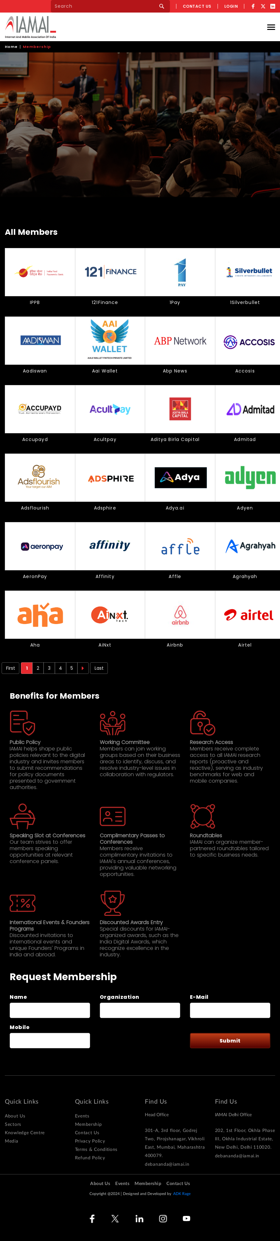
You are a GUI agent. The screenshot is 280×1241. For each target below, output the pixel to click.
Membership (88, 1124)
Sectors (13, 1124)
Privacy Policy (90, 1141)
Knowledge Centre (25, 1133)
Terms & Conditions (96, 1149)
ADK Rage (182, 1194)
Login (231, 6)
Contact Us (87, 1133)
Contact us (197, 6)
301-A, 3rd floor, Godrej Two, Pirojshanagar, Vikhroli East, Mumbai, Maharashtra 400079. (175, 1143)
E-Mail (199, 997)
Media (11, 1141)
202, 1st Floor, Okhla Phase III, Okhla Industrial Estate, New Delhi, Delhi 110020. (245, 1139)
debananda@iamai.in (167, 1164)
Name (18, 997)
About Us (15, 1116)
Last (99, 668)
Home (11, 46)
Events (82, 1116)
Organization (119, 997)
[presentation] (134, 1041)
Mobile (20, 1027)
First (10, 668)
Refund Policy (90, 1158)
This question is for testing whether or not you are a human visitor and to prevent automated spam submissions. (128, 1041)
